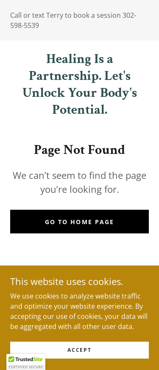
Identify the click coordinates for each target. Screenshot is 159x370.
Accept (79, 350)
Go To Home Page (79, 222)
